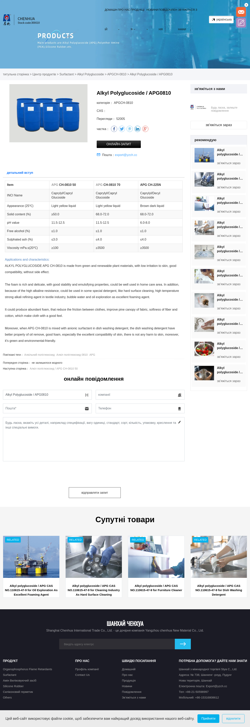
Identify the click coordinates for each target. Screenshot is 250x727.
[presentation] (32, 472)
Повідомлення (168, 19)
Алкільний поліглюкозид (39, 354)
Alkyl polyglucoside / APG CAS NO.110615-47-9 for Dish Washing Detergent (231, 225)
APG (92, 354)
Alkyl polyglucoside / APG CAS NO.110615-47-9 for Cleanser (231, 346)
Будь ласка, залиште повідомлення (224, 109)
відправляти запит (94, 492)
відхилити (233, 718)
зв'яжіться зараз (219, 125)
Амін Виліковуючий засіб (19, 680)
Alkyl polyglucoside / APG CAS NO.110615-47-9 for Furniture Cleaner (231, 201)
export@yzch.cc (126, 155)
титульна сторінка (16, 74)
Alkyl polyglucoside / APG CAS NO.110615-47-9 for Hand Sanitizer (231, 322)
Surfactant (67, 74)
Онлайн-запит (118, 144)
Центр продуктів (44, 74)
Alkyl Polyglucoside (90, 74)
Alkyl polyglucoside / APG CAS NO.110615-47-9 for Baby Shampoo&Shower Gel (231, 298)
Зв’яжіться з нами (187, 19)
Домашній (111, 19)
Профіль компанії (87, 669)
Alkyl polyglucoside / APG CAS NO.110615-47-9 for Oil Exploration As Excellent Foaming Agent (231, 152)
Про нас (124, 19)
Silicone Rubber (13, 686)
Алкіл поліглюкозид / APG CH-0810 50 (54, 368)
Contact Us (82, 674)
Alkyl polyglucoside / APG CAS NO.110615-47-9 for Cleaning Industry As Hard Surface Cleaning (231, 177)
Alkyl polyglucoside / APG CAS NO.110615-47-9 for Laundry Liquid (231, 249)
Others (7, 697)
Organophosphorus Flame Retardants (27, 669)
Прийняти (208, 718)
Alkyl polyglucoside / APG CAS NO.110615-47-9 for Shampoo (231, 370)
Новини (152, 19)
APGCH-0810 (116, 74)
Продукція (138, 19)
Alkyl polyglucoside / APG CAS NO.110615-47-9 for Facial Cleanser (231, 273)
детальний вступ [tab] (20, 172)
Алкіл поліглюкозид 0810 (72, 354)
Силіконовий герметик (18, 691)
